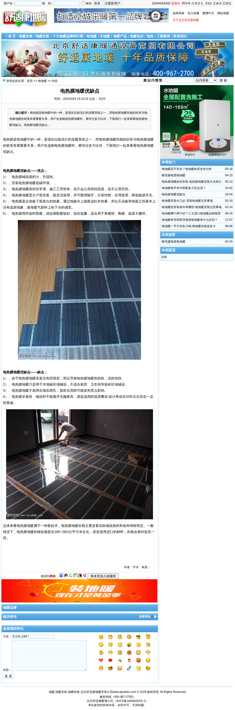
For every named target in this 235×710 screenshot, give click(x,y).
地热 (150, 36)
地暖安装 (42, 36)
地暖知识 (136, 36)
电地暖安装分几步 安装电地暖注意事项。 (188, 200)
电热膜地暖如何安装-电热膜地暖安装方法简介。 (193, 181)
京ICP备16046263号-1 (130, 701)
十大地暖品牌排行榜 (67, 36)
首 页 (12, 36)
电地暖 (91, 36)
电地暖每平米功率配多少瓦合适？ (184, 188)
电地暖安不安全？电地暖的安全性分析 (187, 169)
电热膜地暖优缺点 (173, 194)
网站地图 (223, 13)
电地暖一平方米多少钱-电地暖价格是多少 (189, 226)
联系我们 (180, 36)
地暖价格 (26, 36)
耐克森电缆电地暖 (173, 175)
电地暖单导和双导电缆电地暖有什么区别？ (190, 220)
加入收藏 (193, 13)
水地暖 (105, 36)
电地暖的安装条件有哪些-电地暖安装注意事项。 (193, 207)
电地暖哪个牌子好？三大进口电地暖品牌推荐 (191, 213)
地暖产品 (120, 36)
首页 (30, 81)
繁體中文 (208, 13)
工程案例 (163, 36)
